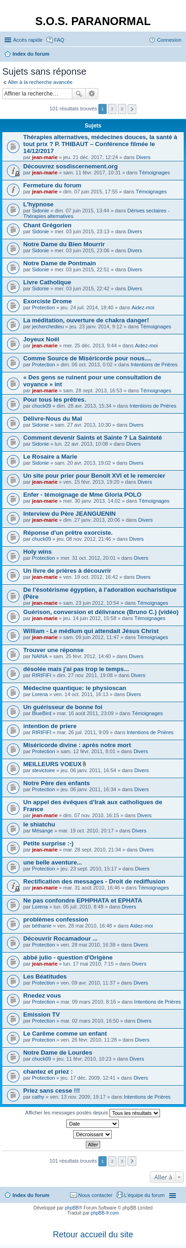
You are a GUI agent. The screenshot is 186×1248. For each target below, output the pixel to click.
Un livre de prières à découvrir (67, 570)
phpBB (72, 1207)
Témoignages (154, 172)
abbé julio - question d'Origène (68, 957)
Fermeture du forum (52, 185)
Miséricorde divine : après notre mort (77, 745)
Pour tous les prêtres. (54, 399)
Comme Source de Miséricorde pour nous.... (87, 358)
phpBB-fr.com (105, 1213)
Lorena (40, 694)
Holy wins (37, 551)
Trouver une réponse (53, 649)
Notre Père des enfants (56, 783)
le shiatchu (39, 824)
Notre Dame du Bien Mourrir (64, 244)
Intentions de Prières (154, 364)
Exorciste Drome (47, 301)
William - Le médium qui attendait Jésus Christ (91, 630)
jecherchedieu (48, 326)
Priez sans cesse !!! (51, 1090)
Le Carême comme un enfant (65, 1033)
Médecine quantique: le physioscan (74, 688)
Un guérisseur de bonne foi (63, 707)
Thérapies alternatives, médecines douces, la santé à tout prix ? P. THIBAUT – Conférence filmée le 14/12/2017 (100, 144)
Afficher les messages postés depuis (92, 1113)
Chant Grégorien (47, 225)
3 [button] (122, 108)
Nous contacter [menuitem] (95, 1195)
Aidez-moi (143, 307)
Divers (143, 157)
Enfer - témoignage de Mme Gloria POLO (82, 494)
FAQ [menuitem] (59, 40)
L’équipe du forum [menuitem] (144, 1195)
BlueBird (41, 713)
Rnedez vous (42, 995)
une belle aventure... (52, 862)
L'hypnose (38, 204)
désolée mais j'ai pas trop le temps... (76, 669)
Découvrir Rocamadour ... (60, 938)
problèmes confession (55, 919)
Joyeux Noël (41, 339)
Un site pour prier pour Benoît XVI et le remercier (94, 475)
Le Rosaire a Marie (50, 456)
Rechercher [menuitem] (177, 54)
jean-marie (45, 157)
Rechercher (79, 93)
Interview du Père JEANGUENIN (69, 513)
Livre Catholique (47, 282)
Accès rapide (28, 40)
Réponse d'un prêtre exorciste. (68, 532)
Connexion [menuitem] (169, 40)
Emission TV (41, 1014)
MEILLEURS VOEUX (52, 764)
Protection (43, 307)
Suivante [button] (132, 109)
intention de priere (50, 726)
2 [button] (112, 108)
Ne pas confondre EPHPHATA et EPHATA (82, 900)
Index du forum (31, 1195)
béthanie (41, 925)
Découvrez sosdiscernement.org (70, 166)
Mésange (42, 830)
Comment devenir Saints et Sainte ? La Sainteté (92, 437)
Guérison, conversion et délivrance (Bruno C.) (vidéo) (101, 611)
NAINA (40, 656)
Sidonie (40, 210)
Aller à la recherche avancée (40, 82)
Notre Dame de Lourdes (57, 1052)
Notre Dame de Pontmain (59, 263)
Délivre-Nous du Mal (52, 418)
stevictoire (43, 770)
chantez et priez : (48, 1071)
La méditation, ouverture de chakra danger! (86, 320)
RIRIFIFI (41, 675)
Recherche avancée (92, 93)
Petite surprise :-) (48, 843)
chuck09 (41, 406)
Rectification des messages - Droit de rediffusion (94, 881)
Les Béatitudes (45, 976)
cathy (38, 1097)
